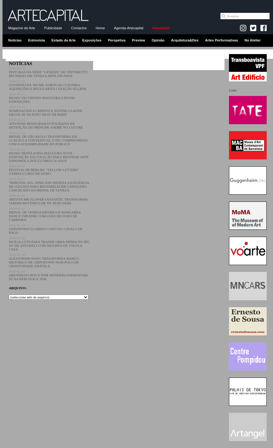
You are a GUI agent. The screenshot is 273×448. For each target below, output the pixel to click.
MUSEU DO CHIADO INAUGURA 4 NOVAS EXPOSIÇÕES (42, 97)
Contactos (79, 28)
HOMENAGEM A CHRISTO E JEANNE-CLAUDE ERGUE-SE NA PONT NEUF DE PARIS (45, 110)
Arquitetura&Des (184, 40)
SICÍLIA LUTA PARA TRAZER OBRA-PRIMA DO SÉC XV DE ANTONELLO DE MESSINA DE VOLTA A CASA (49, 243)
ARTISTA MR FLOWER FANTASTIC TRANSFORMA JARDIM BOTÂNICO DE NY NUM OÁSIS (48, 199)
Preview (138, 40)
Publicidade (53, 28)
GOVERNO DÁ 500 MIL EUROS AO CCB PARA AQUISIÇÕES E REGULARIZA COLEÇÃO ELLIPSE (48, 85)
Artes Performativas (221, 40)
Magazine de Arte (21, 28)
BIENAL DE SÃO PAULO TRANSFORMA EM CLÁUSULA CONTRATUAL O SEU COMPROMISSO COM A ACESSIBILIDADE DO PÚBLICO (48, 138)
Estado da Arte (64, 40)
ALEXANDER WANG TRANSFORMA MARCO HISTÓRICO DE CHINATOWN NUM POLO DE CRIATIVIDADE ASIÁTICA (44, 260)
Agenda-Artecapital (128, 28)
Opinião (158, 40)
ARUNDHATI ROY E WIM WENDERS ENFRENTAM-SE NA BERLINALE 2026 (49, 275)
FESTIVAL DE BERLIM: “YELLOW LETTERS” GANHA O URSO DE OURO (44, 169)
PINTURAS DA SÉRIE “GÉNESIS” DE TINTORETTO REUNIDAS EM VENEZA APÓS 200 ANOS (48, 72)
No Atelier (252, 40)
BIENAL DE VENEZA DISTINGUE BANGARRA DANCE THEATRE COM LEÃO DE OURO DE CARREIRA (45, 214)
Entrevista (36, 40)
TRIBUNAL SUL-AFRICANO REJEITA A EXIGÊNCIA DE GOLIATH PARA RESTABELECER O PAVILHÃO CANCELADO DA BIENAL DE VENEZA (49, 184)
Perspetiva (116, 40)
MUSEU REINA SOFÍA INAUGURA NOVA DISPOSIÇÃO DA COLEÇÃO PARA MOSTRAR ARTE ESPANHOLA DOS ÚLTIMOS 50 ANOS (49, 155)
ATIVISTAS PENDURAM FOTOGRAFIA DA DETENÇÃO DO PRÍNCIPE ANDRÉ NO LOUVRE (46, 123)
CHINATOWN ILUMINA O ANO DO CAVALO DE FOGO (46, 229)
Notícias (15, 40)
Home (100, 28)
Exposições (91, 40)
